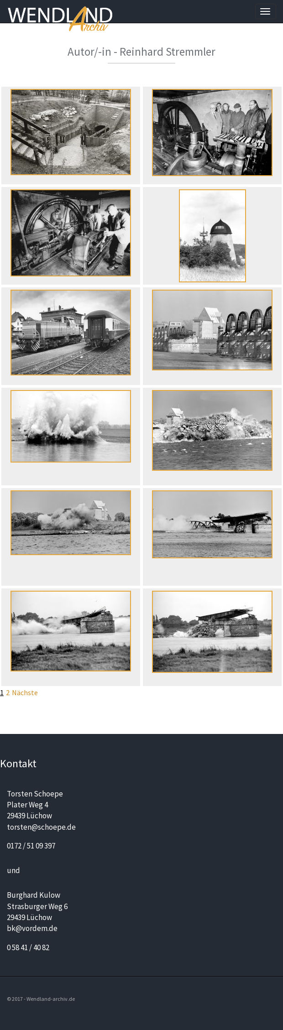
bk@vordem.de (32, 928)
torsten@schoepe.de (41, 827)
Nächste (25, 692)
